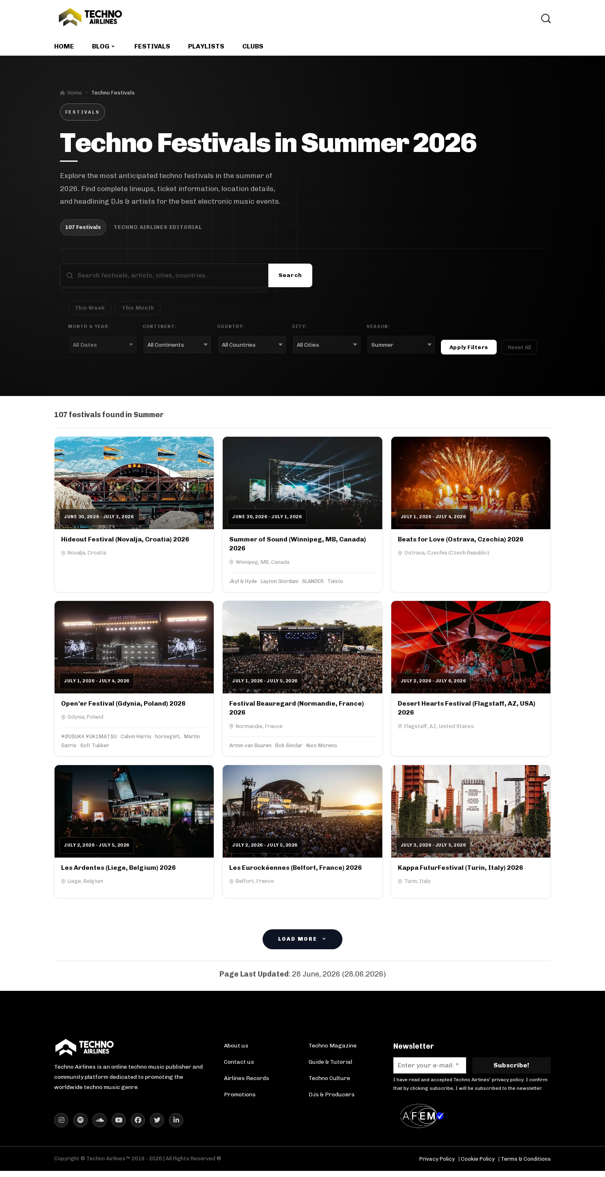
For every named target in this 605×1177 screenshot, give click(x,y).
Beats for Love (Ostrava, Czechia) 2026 (461, 542)
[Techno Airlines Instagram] (61, 1126)
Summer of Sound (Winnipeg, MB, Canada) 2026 (297, 546)
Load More (302, 942)
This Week (90, 311)
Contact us (239, 1065)
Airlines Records (246, 1081)
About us (236, 1048)
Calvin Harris (136, 740)
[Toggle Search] (546, 20)
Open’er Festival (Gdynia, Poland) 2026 (123, 706)
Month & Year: (89, 329)
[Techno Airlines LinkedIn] (176, 1126)
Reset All (519, 350)
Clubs (252, 49)
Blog (101, 49)
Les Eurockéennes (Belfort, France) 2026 (295, 870)
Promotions (240, 1097)
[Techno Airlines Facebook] (138, 1126)
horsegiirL (167, 740)
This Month (138, 311)
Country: (231, 329)
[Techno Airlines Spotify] (80, 1126)
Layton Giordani (279, 584)
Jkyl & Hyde (243, 584)
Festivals (152, 49)
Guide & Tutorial (330, 1065)
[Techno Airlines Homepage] (84, 1053)
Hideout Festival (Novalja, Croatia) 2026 (125, 542)
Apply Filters (468, 350)
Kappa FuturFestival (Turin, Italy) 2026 (460, 870)
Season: (378, 329)
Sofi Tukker (94, 748)
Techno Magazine (333, 1048)
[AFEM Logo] (423, 1122)
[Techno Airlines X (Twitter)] (157, 1126)
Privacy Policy (437, 1165)
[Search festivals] (170, 278)
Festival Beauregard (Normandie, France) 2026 (296, 710)
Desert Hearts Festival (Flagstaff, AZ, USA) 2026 (466, 710)
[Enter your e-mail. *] (429, 1068)
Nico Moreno (321, 748)
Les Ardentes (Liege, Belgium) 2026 (118, 870)
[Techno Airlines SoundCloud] (99, 1126)
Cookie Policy (478, 1165)
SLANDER (313, 584)
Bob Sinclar (288, 748)
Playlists (206, 49)
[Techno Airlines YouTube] (119, 1126)
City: (300, 329)
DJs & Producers (332, 1097)
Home (64, 49)
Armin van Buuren (250, 748)
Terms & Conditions (526, 1165)
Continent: (159, 329)
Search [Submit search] (290, 278)
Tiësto (335, 584)
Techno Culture (329, 1081)
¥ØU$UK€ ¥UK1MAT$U (89, 740)
